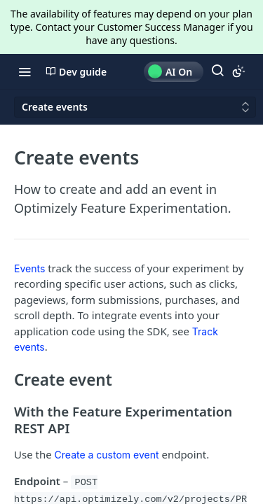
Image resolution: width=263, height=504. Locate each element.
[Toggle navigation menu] (24, 71)
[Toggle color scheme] (238, 71)
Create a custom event (107, 455)
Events (29, 268)
